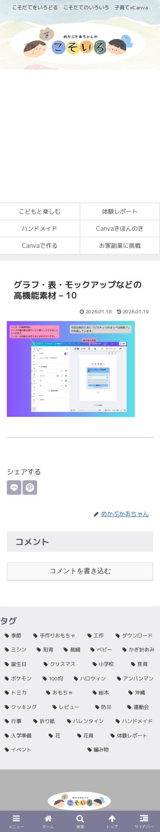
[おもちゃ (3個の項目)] (64, 692)
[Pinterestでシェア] (30, 487)
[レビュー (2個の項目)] (69, 707)
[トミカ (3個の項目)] (21, 692)
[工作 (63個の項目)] (97, 635)
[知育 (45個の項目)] (45, 649)
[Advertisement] (80, 136)
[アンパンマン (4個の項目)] (136, 678)
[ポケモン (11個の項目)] (19, 678)
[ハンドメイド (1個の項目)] (135, 721)
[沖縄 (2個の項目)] (142, 692)
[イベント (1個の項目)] (41, 749)
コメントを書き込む (80, 570)
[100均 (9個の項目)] (54, 678)
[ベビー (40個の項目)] (102, 649)
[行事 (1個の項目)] (14, 721)
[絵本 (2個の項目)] (106, 692)
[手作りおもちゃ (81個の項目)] (55, 635)
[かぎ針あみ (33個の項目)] (139, 649)
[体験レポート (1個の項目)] (133, 735)
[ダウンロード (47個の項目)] (135, 635)
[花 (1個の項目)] (58, 735)
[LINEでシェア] (14, 487)
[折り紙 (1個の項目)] (45, 721)
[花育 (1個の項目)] (89, 735)
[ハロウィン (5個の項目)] (90, 678)
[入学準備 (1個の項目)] (22, 735)
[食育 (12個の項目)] (143, 664)
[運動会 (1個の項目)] (141, 707)
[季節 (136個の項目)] (14, 635)
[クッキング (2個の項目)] (24, 707)
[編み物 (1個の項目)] (122, 749)
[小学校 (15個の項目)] (107, 664)
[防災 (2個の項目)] (106, 707)
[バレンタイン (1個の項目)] (87, 721)
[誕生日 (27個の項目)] (19, 664)
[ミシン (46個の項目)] (16, 649)
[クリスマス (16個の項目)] (63, 664)
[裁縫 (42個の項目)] (72, 649)
